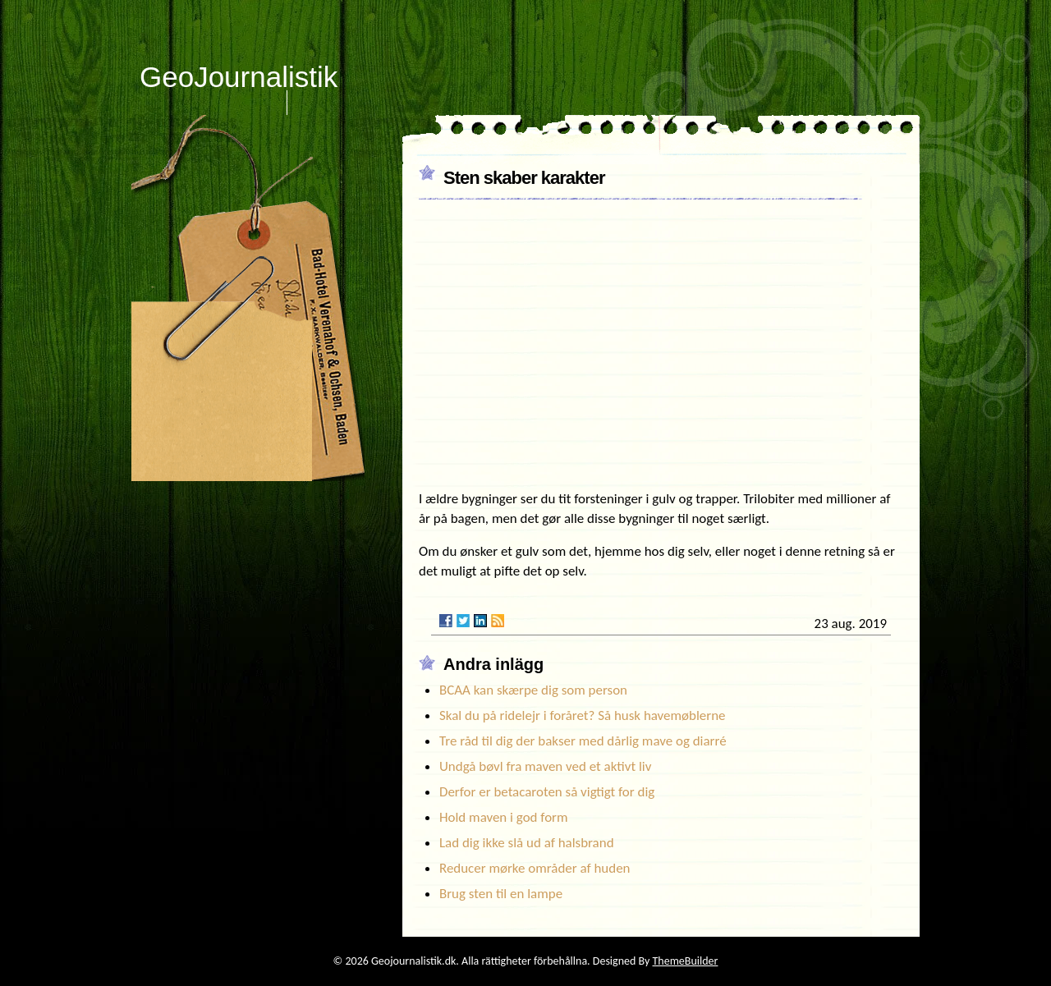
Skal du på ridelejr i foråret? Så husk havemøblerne (582, 715)
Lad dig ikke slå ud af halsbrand (526, 842)
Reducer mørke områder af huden (535, 868)
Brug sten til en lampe (500, 893)
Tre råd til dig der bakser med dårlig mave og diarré (583, 741)
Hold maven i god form (503, 817)
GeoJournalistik (238, 77)
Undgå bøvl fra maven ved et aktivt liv (545, 766)
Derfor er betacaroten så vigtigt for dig (546, 791)
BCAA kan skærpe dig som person (533, 690)
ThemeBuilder (685, 961)
